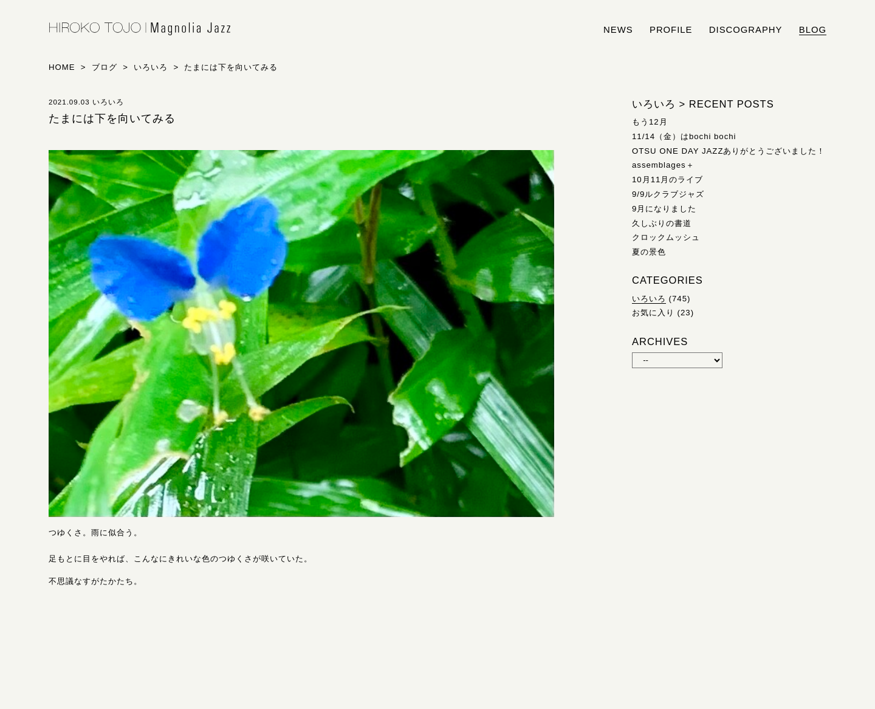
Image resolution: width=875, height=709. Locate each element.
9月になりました (664, 208)
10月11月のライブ (667, 179)
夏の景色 (649, 251)
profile (671, 30)
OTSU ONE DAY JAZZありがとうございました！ (728, 151)
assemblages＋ (663, 165)
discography (746, 30)
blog (812, 30)
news (618, 30)
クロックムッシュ (666, 237)
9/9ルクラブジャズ (668, 194)
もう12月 (650, 121)
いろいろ (649, 298)
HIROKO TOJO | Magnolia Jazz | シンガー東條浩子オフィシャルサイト (140, 29)
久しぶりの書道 (661, 223)
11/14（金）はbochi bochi (684, 136)
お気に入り (653, 312)
